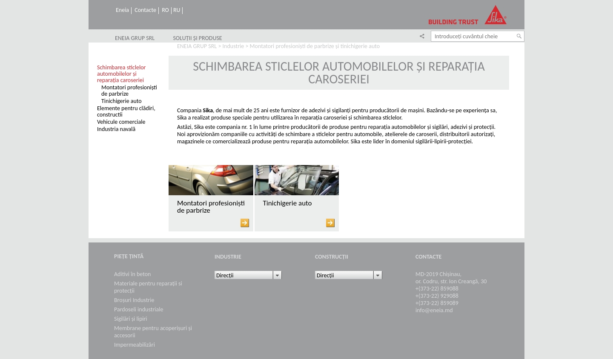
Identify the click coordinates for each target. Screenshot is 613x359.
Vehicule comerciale (121, 122)
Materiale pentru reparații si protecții (148, 287)
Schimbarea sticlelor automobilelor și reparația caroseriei (121, 73)
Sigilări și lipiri (130, 318)
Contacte (145, 10)
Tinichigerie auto (121, 101)
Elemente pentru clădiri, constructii (126, 111)
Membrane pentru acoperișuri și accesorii (153, 332)
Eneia (122, 10)
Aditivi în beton (132, 274)
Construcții (331, 256)
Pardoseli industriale (138, 309)
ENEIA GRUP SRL (135, 38)
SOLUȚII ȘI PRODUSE (197, 38)
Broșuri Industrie (134, 300)
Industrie (233, 46)
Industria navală (116, 129)
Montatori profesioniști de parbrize (129, 90)
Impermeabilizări (134, 344)
